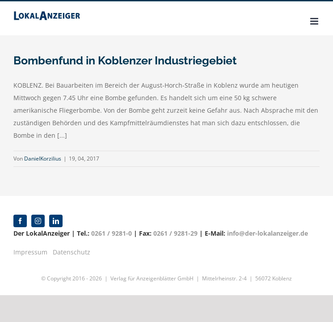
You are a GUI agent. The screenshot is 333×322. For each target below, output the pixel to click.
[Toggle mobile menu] (315, 21)
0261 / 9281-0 (111, 233)
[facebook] (20, 221)
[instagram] (38, 221)
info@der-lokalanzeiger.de (267, 233)
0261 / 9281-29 (175, 233)
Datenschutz (71, 252)
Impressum (30, 252)
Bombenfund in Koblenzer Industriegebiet (125, 60)
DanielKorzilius (42, 158)
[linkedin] (56, 221)
